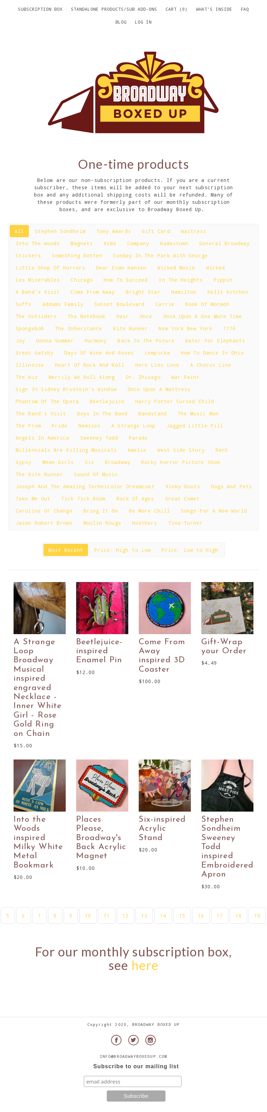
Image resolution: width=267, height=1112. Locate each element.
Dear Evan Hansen (121, 267)
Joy (20, 340)
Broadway (117, 462)
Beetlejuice (107, 401)
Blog (121, 22)
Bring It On (100, 510)
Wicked (215, 267)
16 (201, 915)
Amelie (137, 450)
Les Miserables (38, 279)
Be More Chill (149, 510)
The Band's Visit (41, 413)
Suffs (23, 304)
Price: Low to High (190, 550)
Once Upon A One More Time (202, 316)
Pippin (223, 279)
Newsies (90, 425)
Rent (222, 450)
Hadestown (174, 243)
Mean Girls (58, 462)
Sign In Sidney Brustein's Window (66, 389)
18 (238, 915)
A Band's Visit (38, 292)
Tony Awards (113, 231)
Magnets (82, 243)
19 (257, 915)
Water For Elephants (215, 340)
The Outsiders (36, 316)
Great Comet (182, 498)
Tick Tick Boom (83, 498)
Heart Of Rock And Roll (89, 365)
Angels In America (42, 437)
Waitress (194, 231)
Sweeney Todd (99, 437)
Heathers (144, 523)
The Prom (28, 425)
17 (220, 915)
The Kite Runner (39, 474)
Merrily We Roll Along (82, 377)
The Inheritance (78, 328)
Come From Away (93, 292)
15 (182, 915)
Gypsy (23, 462)
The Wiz (27, 377)
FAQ (245, 9)
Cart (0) (176, 9)
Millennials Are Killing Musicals (66, 450)
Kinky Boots (182, 486)
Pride (59, 425)
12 (125, 915)
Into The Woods (38, 243)
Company (138, 243)
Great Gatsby (35, 352)
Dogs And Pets (231, 486)
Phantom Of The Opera (47, 401)
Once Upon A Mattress (159, 389)
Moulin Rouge (102, 523)
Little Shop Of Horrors (50, 267)
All (19, 231)
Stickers (28, 255)
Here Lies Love (157, 365)
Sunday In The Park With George (160, 255)
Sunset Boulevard (119, 304)
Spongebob (30, 328)
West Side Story (181, 450)
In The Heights (181, 279)
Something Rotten (77, 255)
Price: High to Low (122, 550)
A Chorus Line (210, 365)
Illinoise (30, 365)
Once (146, 316)
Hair (122, 316)
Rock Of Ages (135, 498)
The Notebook (86, 316)
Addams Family (62, 304)
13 (144, 915)
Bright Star (143, 292)
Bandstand (152, 413)
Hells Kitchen (228, 292)
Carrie (164, 304)
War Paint (185, 377)
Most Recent (65, 550)
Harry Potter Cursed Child (174, 401)
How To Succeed (126, 279)
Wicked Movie (176, 267)
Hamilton (184, 292)
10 (88, 915)
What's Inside (214, 9)
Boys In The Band (102, 413)
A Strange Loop (133, 425)
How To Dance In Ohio (212, 352)
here (145, 965)
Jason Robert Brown (44, 523)
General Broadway (224, 243)
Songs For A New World (214, 510)
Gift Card (156, 231)
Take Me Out (33, 498)
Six (89, 462)
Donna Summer (55, 340)
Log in (143, 22)
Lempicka (157, 352)
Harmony (96, 340)
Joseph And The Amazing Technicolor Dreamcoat (85, 486)
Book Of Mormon (207, 304)
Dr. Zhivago (143, 377)
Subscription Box (40, 9)
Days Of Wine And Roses (99, 352)
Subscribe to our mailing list (136, 1066)
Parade (138, 437)
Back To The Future (146, 340)
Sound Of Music (96, 474)
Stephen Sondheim (60, 231)
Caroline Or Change (44, 510)
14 (163, 915)
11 (107, 915)
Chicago (82, 279)
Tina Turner (185, 523)
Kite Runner (130, 328)
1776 (229, 328)
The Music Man (198, 413)
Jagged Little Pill (195, 425)
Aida (110, 243)
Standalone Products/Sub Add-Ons (114, 9)
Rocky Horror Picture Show (180, 462)
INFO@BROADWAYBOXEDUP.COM (133, 1056)
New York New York (185, 328)
